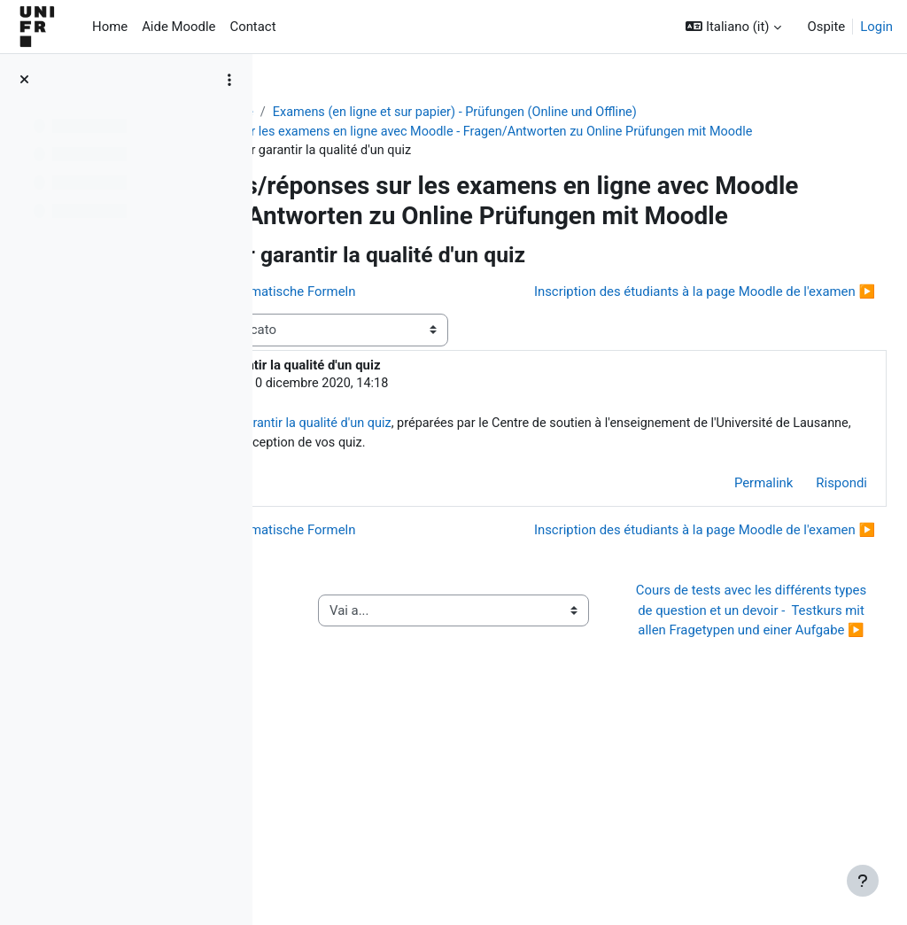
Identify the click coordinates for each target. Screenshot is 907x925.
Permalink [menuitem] (721, 588)
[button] (733, 26)
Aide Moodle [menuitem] (178, 27)
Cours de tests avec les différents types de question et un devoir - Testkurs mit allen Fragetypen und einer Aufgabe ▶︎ (761, 778)
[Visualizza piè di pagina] (863, 881)
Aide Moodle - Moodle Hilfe (366, 112)
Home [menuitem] (110, 27)
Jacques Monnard (409, 467)
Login (876, 27)
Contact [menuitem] (252, 27)
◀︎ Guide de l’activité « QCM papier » (372, 778)
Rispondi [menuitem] (799, 588)
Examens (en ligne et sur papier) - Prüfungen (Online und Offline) (653, 112)
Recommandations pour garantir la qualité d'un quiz (517, 509)
